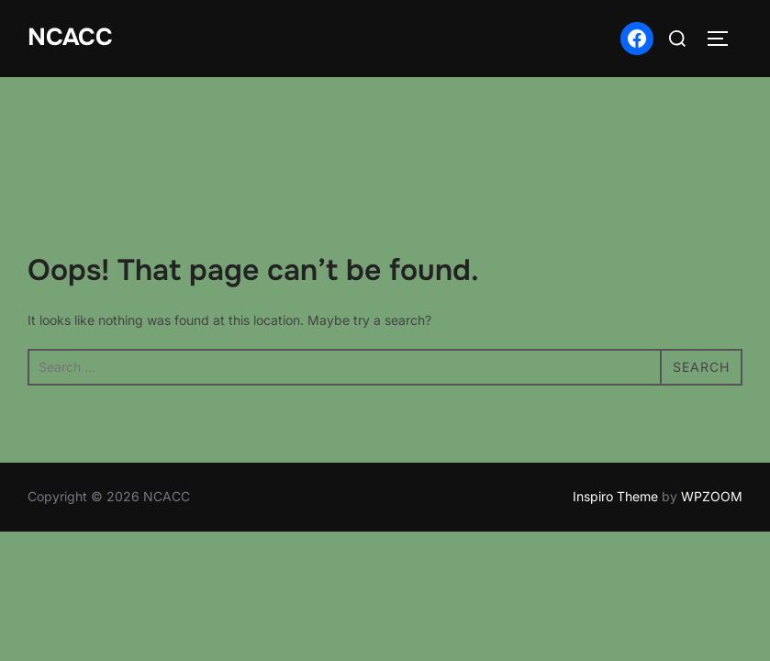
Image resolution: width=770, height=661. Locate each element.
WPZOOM (711, 420)
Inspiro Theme (615, 420)
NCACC (70, 37)
